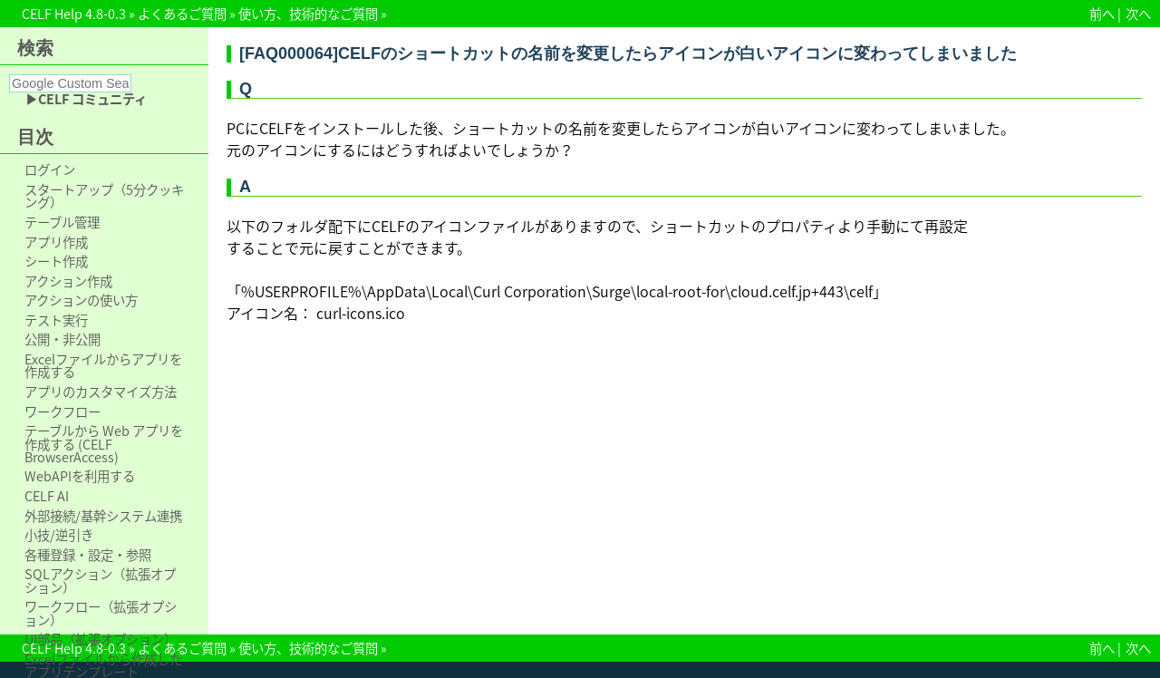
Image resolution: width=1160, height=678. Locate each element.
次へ (1138, 14)
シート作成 (56, 261)
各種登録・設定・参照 (87, 554)
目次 (35, 137)
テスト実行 (56, 320)
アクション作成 (68, 281)
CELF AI (46, 495)
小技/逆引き (58, 534)
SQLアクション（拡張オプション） (100, 580)
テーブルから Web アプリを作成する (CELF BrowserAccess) (103, 443)
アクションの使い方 (81, 300)
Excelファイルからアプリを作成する (103, 366)
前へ (1102, 14)
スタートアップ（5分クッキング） (104, 196)
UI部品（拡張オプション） (100, 639)
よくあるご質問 (182, 14)
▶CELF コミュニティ (86, 99)
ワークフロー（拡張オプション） (100, 613)
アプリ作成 (56, 242)
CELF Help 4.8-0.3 (74, 14)
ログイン (49, 169)
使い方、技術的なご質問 (308, 14)
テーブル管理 (62, 222)
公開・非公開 (62, 339)
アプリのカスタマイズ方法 (100, 391)
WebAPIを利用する (79, 476)
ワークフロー (62, 411)
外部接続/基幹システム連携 (103, 515)
